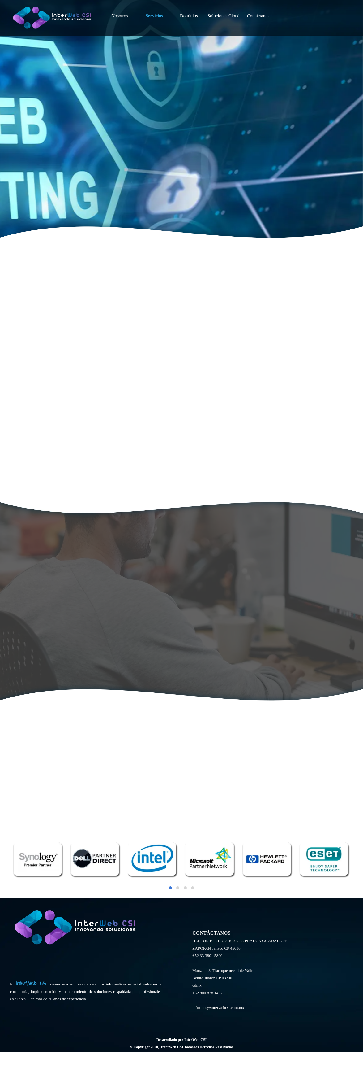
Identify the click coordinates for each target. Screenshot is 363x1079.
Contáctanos (258, 8)
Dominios (189, 8)
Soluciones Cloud (223, 8)
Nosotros (120, 8)
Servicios (154, 8)
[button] (170, 888)
